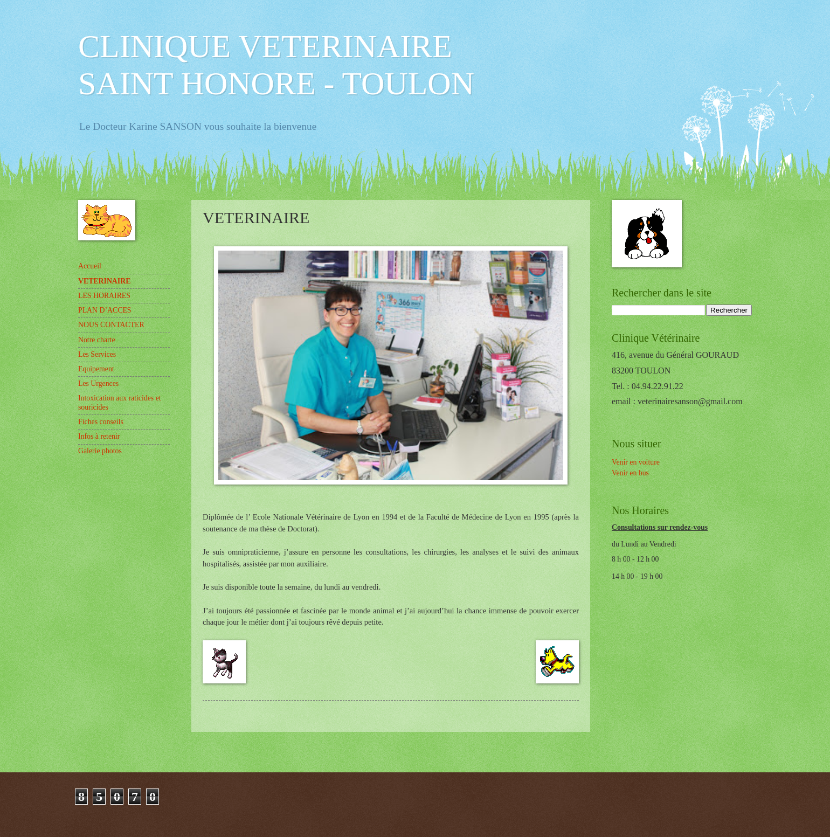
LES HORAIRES (104, 296)
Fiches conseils (100, 422)
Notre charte (96, 340)
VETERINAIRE (104, 281)
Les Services (97, 354)
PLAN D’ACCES (105, 310)
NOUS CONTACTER (111, 325)
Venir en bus (630, 473)
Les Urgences (98, 383)
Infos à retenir (99, 436)
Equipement (96, 369)
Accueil (89, 266)
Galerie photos (100, 451)
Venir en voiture (636, 462)
